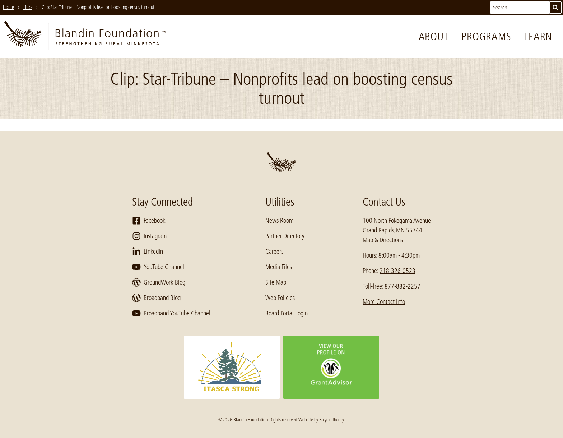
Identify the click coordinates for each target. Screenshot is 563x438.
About (434, 36)
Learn (538, 36)
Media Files (278, 267)
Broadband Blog (156, 298)
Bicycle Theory (331, 419)
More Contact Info (384, 302)
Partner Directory (284, 236)
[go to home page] (85, 36)
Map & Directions (383, 240)
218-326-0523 (397, 271)
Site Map (275, 282)
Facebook (149, 220)
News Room (279, 221)
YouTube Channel (158, 267)
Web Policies (280, 298)
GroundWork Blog (158, 282)
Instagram (149, 236)
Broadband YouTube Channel (171, 313)
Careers (274, 251)
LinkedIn (147, 251)
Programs (486, 36)
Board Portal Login (286, 313)
